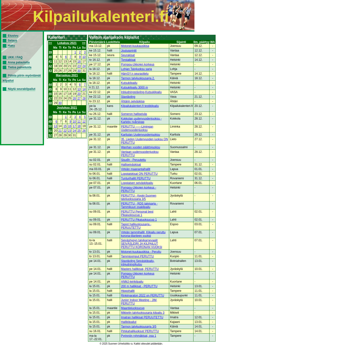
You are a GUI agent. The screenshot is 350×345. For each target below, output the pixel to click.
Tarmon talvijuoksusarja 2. (138, 78)
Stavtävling (128, 96)
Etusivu (13, 35)
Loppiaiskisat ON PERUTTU (139, 173)
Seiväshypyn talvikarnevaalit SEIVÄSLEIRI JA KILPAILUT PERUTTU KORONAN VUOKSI (141, 244)
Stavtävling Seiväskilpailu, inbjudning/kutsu (138, 262)
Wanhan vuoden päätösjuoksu (140, 147)
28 (84, 98)
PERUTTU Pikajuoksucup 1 (139, 219)
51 (50, 130)
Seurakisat (128, 55)
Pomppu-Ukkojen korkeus (137, 64)
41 (50, 61)
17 (74, 126)
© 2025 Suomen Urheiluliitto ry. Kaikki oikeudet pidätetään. (131, 343)
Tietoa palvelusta (19, 67)
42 (50, 66)
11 (78, 121)
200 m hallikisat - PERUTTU (139, 286)
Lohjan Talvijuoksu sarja (136, 69)
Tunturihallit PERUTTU (136, 178)
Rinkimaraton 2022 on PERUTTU (142, 295)
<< (50, 43)
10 (84, 57)
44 (50, 84)
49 (50, 121)
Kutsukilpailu (129, 83)
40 (50, 57)
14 (84, 89)
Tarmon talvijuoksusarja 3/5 (138, 326)
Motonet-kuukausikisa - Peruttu (141, 251)
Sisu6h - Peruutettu (133, 160)
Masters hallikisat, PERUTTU (140, 269)
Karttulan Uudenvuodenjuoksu (140, 134)
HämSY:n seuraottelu (135, 73)
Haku (11, 45)
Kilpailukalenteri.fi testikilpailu (140, 106)
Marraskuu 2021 (67, 75)
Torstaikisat (128, 59)
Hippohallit (128, 291)
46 (50, 93)
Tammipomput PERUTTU (137, 256)
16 (79, 61)
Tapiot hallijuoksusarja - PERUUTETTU (136, 226)
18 (78, 126)
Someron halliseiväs (134, 114)
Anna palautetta (19, 62)
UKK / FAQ (15, 57)
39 (50, 52)
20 (78, 93)
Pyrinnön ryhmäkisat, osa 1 (138, 335)
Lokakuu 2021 (67, 43)
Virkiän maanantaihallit (135, 169)
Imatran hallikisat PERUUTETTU (142, 317)
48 (50, 103)
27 (78, 98)
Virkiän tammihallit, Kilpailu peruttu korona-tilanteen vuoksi (143, 234)
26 (74, 98)
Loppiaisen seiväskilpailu (137, 183)
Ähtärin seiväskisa (133, 101)
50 (50, 126)
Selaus (12, 40)
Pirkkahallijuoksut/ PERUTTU (140, 331)
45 (50, 89)
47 (50, 98)
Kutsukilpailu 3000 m (134, 87)
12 (84, 121)
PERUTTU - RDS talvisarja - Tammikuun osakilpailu (139, 205)
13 (78, 89)
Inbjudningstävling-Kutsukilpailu (141, 92)
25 (78, 130)
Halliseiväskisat (131, 164)
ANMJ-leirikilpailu (132, 281)
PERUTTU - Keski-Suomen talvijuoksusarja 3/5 (138, 197)
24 (84, 66)
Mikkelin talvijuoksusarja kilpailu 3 (143, 312)
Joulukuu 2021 (67, 107)
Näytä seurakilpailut (21, 89)
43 (50, 70)
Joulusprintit (129, 50)
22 (65, 130)
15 (65, 126)
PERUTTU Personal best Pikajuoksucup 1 (137, 213)
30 (79, 70)
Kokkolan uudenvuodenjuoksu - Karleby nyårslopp (141, 120)
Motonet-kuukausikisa (135, 46)
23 (79, 66)
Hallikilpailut (128, 322)
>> (84, 43)
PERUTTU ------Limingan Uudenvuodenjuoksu (137, 128)
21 (59, 130)
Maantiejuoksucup (133, 308)
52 (50, 135)
